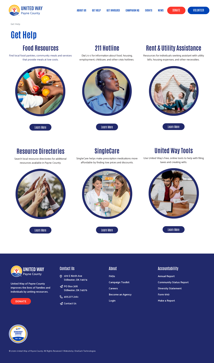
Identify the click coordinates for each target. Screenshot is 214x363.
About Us (81, 10)
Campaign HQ (132, 10)
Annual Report (166, 276)
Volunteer (198, 10)
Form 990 (163, 294)
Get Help (96, 10)
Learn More (40, 127)
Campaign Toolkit (119, 282)
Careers (113, 288)
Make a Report (166, 300)
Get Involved (113, 10)
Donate (176, 10)
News (160, 10)
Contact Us (70, 303)
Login (112, 300)
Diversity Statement (170, 288)
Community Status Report (173, 282)
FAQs (112, 276)
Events (148, 10)
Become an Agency (120, 294)
